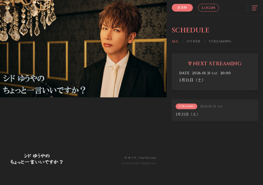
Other (194, 41)
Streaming (220, 41)
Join (182, 7)
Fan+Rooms (147, 157)
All (175, 41)
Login (208, 7)
